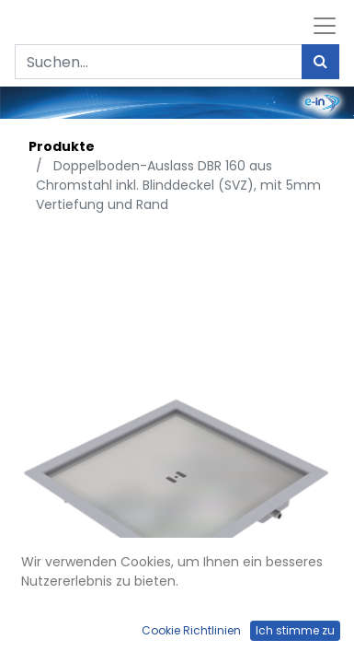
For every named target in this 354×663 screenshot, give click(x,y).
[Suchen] (320, 61)
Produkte (62, 146)
